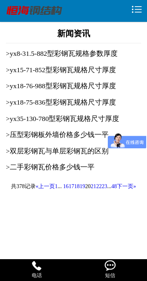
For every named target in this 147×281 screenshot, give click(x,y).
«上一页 (45, 186)
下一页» (126, 186)
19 (82, 186)
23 (104, 186)
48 (114, 186)
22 (99, 186)
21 (93, 186)
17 (71, 186)
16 (66, 186)
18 (77, 186)
